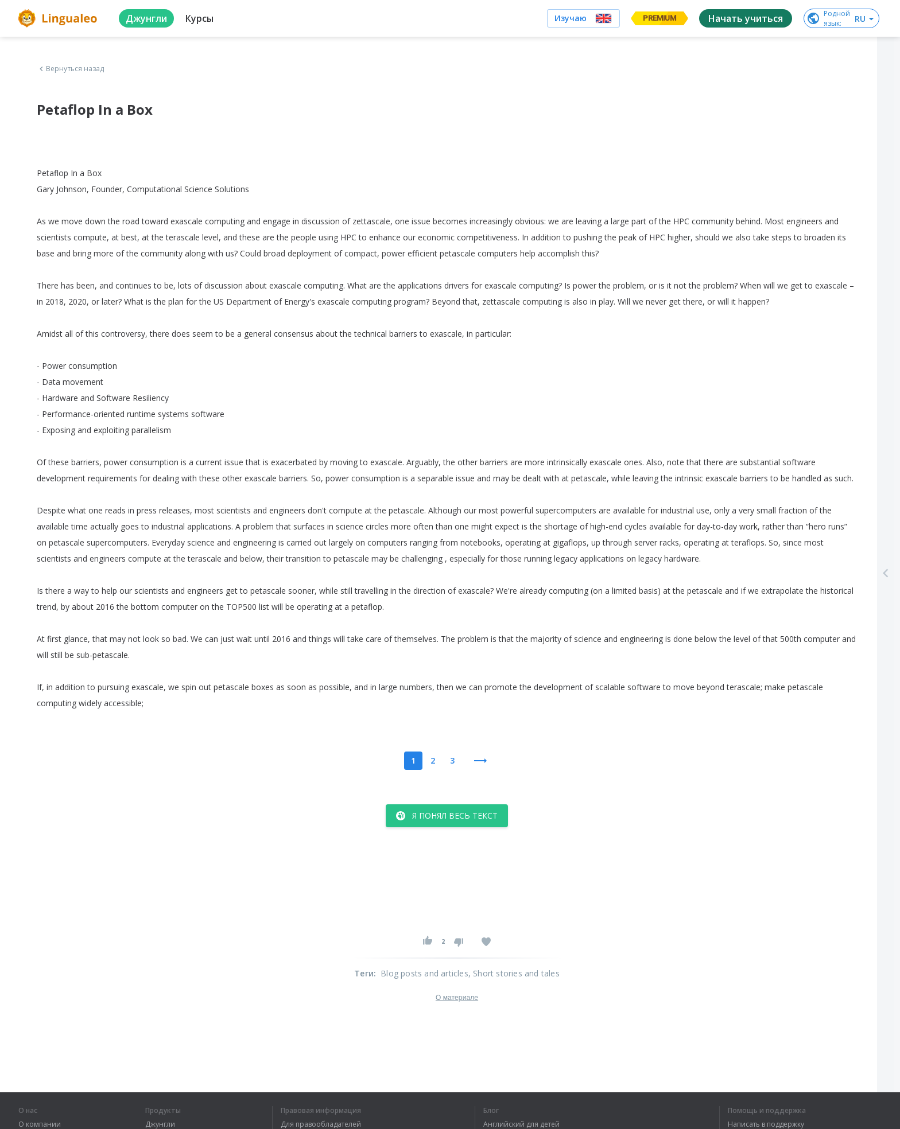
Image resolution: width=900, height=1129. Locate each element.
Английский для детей (521, 1124)
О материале (457, 998)
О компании (39, 1124)
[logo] (59, 18)
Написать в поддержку (766, 1124)
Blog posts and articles (424, 973)
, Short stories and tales (514, 973)
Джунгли (160, 1124)
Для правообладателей (321, 1124)
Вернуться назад (70, 68)
